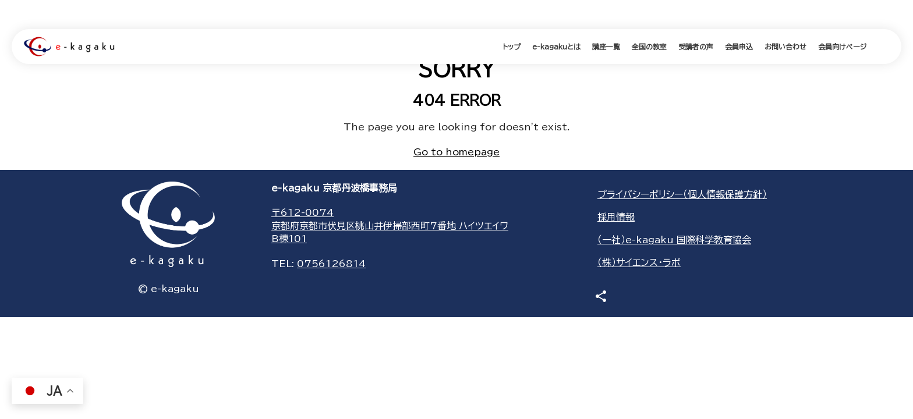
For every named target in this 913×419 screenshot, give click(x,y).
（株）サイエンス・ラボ (639, 262)
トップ (511, 46)
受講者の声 (695, 46)
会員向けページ (842, 46)
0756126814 (331, 263)
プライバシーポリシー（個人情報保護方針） (682, 194)
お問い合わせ (785, 46)
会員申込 (739, 46)
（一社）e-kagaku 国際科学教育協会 (674, 239)
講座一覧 (606, 46)
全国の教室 (649, 46)
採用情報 (616, 217)
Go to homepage (456, 152)
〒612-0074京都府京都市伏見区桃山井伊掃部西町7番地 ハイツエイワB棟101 (389, 225)
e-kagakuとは (556, 46)
